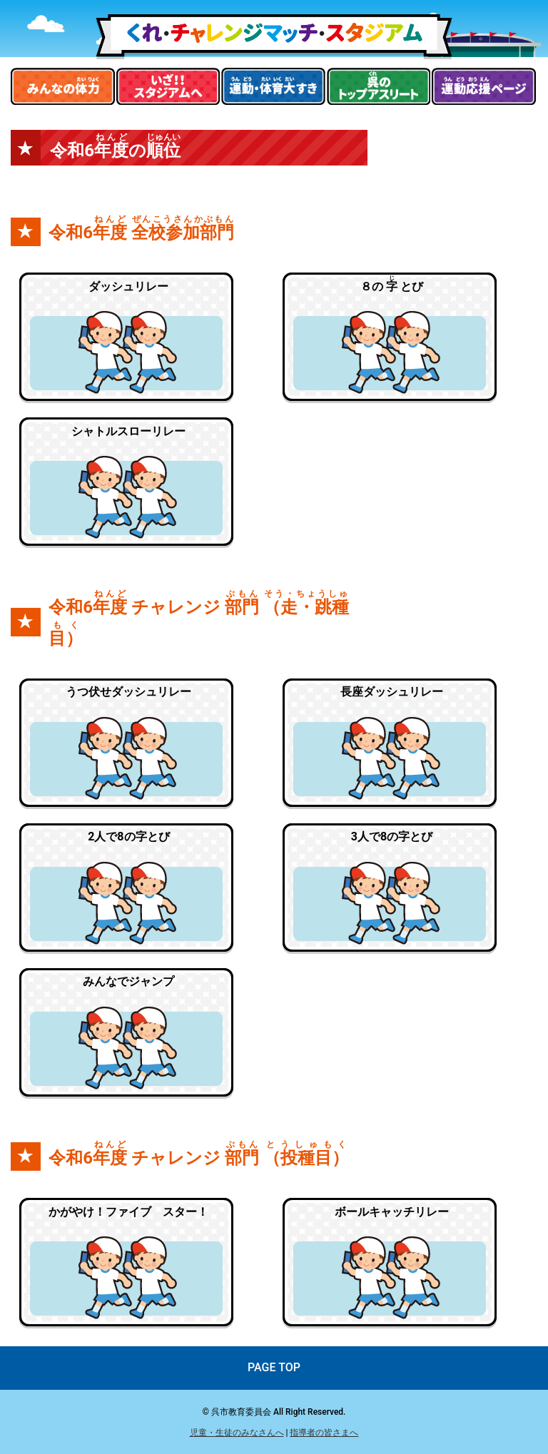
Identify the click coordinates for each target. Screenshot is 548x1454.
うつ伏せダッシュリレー (128, 691)
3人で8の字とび (391, 836)
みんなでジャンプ (128, 981)
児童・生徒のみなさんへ (237, 1433)
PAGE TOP (274, 1367)
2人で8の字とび (128, 836)
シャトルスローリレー (128, 431)
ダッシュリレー (128, 286)
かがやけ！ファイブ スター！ (128, 1212)
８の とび (391, 284)
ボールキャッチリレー (392, 1212)
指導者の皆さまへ (324, 1433)
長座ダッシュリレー (391, 691)
